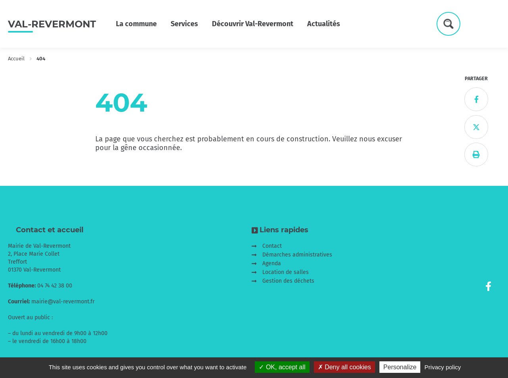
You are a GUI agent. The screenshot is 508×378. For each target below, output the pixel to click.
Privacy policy (443, 367)
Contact (272, 246)
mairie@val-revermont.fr (62, 301)
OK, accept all (282, 367)
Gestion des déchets (288, 281)
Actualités (323, 23)
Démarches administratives (297, 254)
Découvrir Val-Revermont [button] (252, 23)
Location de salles (285, 272)
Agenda (271, 263)
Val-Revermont (52, 24)
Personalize (400, 367)
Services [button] (184, 23)
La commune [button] (136, 23)
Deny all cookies (344, 367)
